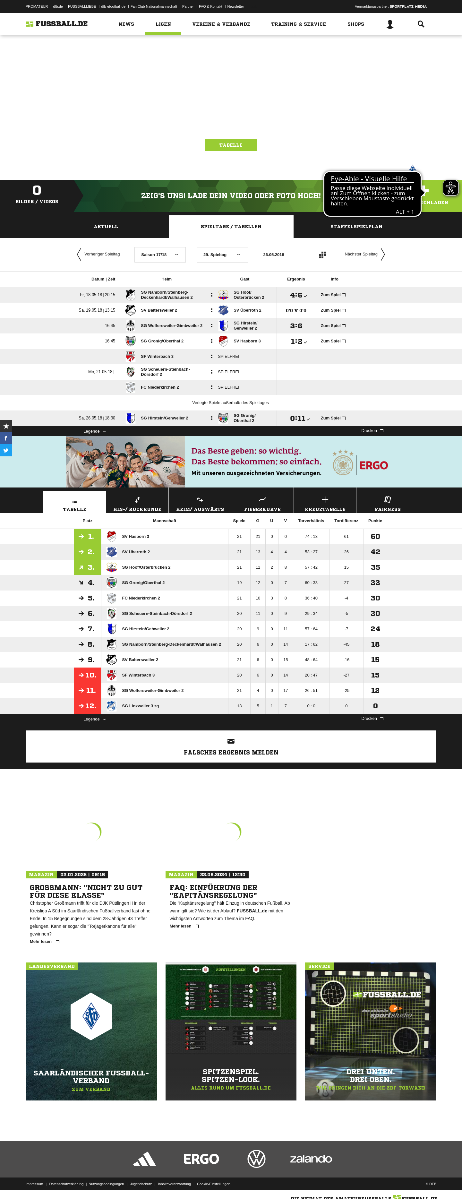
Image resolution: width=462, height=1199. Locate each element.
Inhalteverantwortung (174, 1184)
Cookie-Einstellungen (213, 1184)
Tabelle (231, 145)
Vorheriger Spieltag (97, 254)
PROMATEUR (37, 6)
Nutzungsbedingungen (106, 1184)
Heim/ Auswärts (200, 503)
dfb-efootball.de (113, 6)
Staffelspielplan (356, 226)
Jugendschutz (141, 1184)
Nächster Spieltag (366, 254)
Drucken (372, 430)
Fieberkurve (262, 503)
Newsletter (235, 6)
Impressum (34, 1184)
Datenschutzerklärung (66, 1184)
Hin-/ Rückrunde (137, 503)
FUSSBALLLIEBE (82, 6)
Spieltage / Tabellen (231, 226)
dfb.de (58, 6)
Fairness (387, 503)
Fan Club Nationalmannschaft (154, 6)
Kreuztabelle (325, 503)
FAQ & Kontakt (210, 6)
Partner (188, 6)
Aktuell (106, 226)
